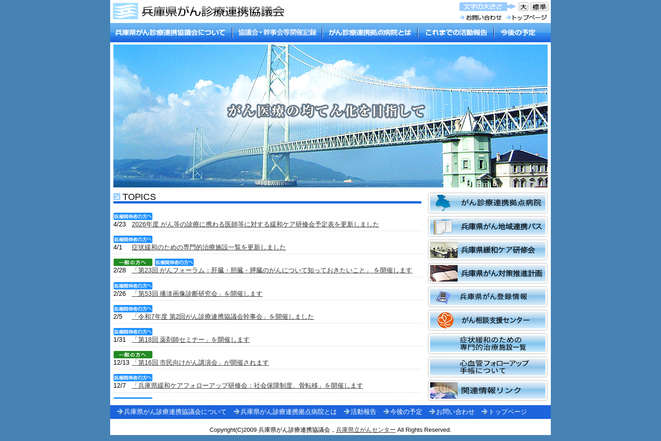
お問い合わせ (455, 411)
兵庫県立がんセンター (366, 429)
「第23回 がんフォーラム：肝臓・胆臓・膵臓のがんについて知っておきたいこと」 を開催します (272, 270)
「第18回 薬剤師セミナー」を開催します (191, 339)
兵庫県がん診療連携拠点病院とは (289, 411)
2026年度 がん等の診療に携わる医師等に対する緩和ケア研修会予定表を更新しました (255, 224)
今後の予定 (406, 411)
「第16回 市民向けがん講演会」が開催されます (200, 362)
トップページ (507, 411)
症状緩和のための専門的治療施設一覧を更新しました (209, 247)
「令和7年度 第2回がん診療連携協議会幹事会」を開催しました (223, 316)
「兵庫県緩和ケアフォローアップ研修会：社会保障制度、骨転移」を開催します (247, 385)
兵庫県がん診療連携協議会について (175, 411)
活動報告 (363, 411)
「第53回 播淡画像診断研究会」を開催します (197, 293)
